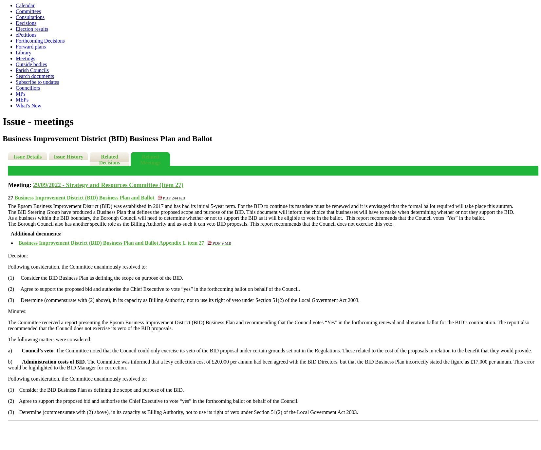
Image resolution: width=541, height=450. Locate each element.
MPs (20, 94)
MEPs (22, 100)
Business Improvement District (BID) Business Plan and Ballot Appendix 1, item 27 (124, 243)
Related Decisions (109, 159)
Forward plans (31, 46)
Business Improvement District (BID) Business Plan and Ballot (99, 197)
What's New (28, 105)
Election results (32, 29)
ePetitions (26, 35)
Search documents (35, 76)
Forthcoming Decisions (40, 41)
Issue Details (27, 156)
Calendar (25, 5)
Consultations (30, 17)
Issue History (68, 156)
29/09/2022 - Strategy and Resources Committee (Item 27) (108, 184)
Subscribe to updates (37, 82)
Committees (28, 11)
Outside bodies (31, 64)
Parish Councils (32, 70)
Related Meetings (150, 159)
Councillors (28, 88)
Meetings (25, 58)
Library (23, 52)
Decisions (26, 23)
